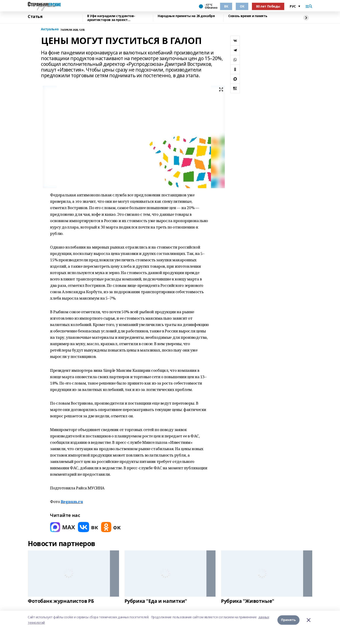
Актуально (49, 29)
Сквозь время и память (247, 16)
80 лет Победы (268, 6)
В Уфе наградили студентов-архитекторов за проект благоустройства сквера (111, 18)
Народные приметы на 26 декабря (186, 16)
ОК (242, 6)
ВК (226, 6)
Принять (288, 620)
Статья (35, 16)
